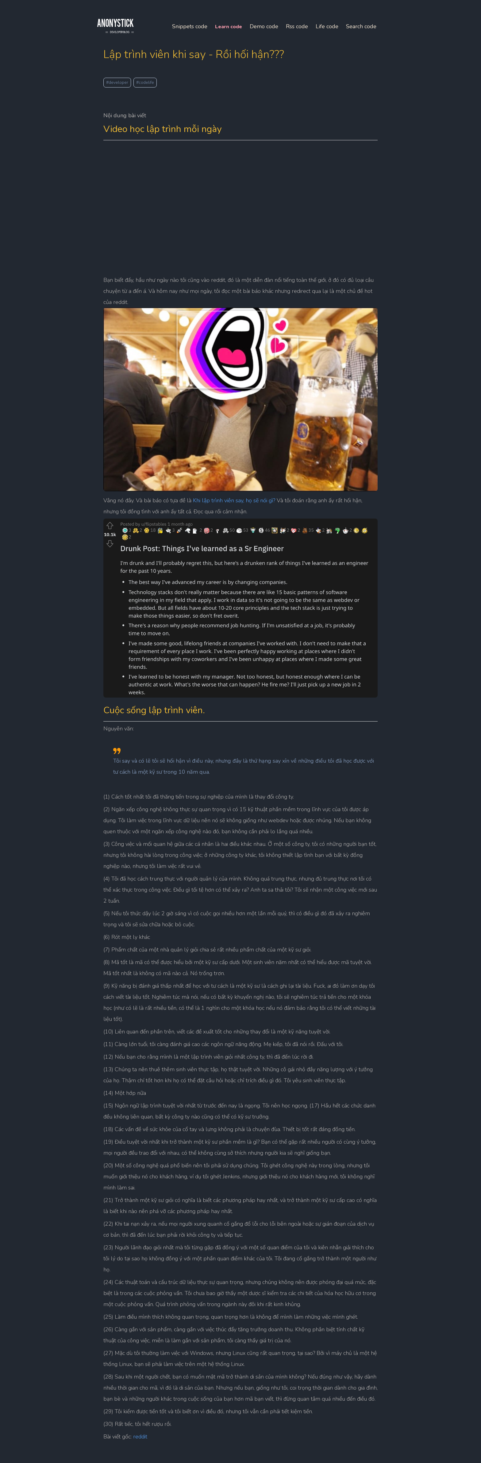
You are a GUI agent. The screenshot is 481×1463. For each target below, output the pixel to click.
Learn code (164, 44)
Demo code (200, 44)
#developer (127, 80)
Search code (297, 44)
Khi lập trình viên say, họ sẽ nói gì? (243, 485)
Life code (263, 44)
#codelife (155, 80)
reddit (150, 1430)
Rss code (233, 44)
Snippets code (126, 44)
